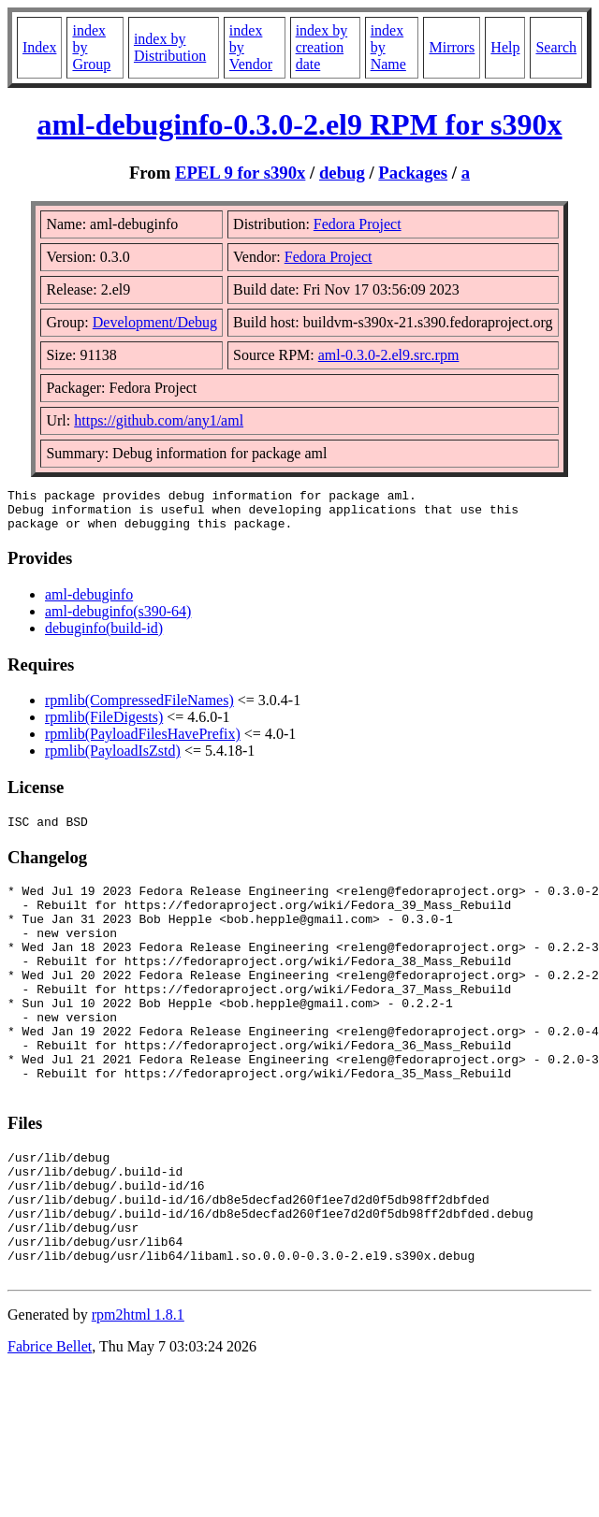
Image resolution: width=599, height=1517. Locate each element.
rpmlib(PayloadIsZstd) (113, 759)
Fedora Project (358, 224)
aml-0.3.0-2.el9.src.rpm (389, 355)
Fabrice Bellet (49, 1425)
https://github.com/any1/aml (158, 420)
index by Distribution (170, 47)
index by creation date (322, 47)
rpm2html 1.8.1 (138, 1393)
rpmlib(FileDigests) (104, 725)
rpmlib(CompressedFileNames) (139, 708)
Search (556, 47)
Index (39, 47)
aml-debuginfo (89, 603)
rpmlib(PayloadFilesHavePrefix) (143, 742)
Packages (412, 172)
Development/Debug (155, 322)
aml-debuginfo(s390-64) (118, 620)
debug (342, 172)
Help (504, 47)
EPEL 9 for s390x (240, 172)
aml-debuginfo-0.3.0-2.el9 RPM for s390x (299, 124)
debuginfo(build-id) (104, 636)
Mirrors (452, 47)
